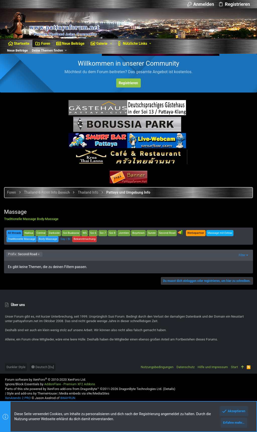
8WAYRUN (67, 398)
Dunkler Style (16, 367)
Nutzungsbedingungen (157, 367)
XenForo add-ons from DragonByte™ (73, 389)
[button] (111, 43)
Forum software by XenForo (45, 379)
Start (234, 367)
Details (169, 389)
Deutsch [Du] (42, 367)
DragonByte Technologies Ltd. (140, 389)
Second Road (23, 254)
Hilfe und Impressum (213, 367)
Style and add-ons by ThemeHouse (32, 393)
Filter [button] (241, 255)
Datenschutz (185, 367)
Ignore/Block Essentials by (50, 384)
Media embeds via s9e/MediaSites (84, 393)
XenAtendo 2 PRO (18, 398)
